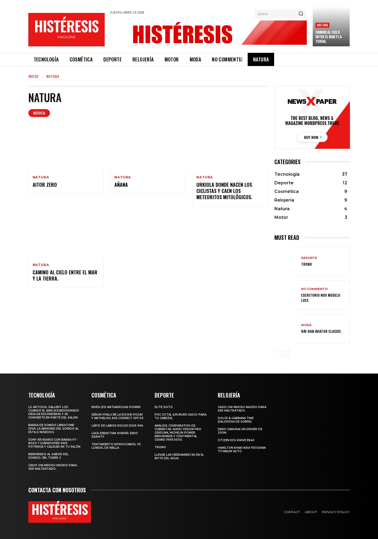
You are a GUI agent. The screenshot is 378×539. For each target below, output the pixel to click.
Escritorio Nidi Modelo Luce (320, 297)
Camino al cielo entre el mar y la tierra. (328, 36)
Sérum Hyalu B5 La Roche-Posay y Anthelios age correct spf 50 (117, 416)
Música (39, 113)
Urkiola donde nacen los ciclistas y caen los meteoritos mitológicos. (224, 191)
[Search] (301, 14)
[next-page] (286, 353)
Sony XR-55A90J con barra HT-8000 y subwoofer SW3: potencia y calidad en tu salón (54, 443)
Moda (306, 325)
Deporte (309, 258)
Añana (121, 184)
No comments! (314, 289)
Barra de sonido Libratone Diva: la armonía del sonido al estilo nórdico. (53, 428)
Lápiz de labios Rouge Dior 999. (117, 425)
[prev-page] (277, 353)
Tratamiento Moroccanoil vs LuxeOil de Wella (116, 446)
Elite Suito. (164, 407)
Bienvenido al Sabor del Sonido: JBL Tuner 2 (48, 455)
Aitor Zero (45, 184)
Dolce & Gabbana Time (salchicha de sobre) (236, 419)
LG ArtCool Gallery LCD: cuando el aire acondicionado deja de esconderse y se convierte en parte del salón (53, 412)
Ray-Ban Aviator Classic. (321, 331)
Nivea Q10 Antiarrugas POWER (116, 407)
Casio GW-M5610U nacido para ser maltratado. (52, 467)
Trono (306, 264)
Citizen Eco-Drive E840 (236, 440)
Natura (322, 25)
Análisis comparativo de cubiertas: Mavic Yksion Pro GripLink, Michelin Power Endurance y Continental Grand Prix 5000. (178, 432)
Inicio (33, 76)
